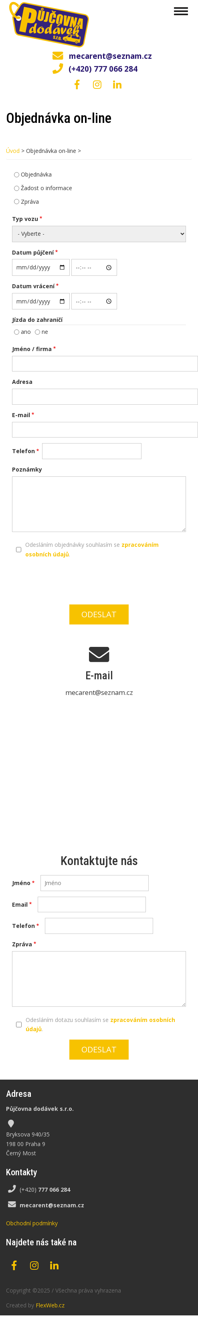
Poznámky (27, 469)
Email (20, 904)
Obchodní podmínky (32, 1223)
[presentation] (104, 580)
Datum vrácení (33, 286)
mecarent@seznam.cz (110, 56)
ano (26, 331)
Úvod (13, 151)
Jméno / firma (32, 349)
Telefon (23, 451)
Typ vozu (25, 219)
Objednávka (36, 174)
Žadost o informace (46, 188)
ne (45, 331)
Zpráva (30, 201)
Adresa (22, 381)
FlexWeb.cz (50, 1305)
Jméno (21, 883)
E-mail (21, 415)
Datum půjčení (33, 252)
